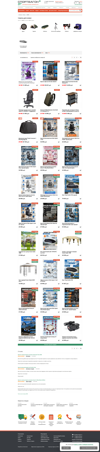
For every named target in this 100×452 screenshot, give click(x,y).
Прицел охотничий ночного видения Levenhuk (69, 337)
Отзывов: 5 (56, 148)
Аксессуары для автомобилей (23, 43)
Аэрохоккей (56, 437)
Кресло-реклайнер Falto (48, 224)
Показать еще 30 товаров (50, 344)
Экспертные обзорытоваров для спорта (51, 420)
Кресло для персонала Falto (49, 309)
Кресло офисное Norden (48, 81)
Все (28, 52)
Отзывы (67, 7)
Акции (49, 7)
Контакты (80, 7)
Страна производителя (36, 52)
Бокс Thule (69, 195)
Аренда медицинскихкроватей (78, 419)
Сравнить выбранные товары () (38, 57)
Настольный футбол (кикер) (59, 436)
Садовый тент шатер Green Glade (27, 252)
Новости (19, 439)
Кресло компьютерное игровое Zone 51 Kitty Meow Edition (31, 380)
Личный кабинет (78, 4)
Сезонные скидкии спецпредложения (41, 419)
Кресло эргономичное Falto (49, 139)
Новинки (55, 7)
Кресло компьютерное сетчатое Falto (27, 195)
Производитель (23, 52)
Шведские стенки (44, 436)
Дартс (23, 27)
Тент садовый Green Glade (27, 280)
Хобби (28, 14)
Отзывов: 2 (34, 148)
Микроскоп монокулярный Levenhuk (27, 82)
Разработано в (22, 446)
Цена (46, 52)
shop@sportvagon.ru (78, 434)
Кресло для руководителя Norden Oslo (27, 367)
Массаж (32, 10)
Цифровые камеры (77, 27)
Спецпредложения (63, 10)
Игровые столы (44, 10)
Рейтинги (61, 7)
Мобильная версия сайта (77, 441)
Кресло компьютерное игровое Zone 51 (48, 167)
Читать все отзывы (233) (23, 393)
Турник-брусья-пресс (45, 437)
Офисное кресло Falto (27, 224)
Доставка (29, 437)
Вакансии (74, 7)
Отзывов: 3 (78, 148)
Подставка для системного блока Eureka (70, 110)
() (76, 2)
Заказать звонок (58, 1)
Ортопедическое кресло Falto (70, 139)
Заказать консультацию (77, 439)
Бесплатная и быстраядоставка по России (22, 419)
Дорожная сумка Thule (27, 139)
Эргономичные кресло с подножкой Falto (69, 224)
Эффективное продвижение (37, 446)
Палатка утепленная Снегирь (48, 337)
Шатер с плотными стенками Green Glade (69, 252)
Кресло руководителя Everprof (26, 309)
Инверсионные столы (45, 439)
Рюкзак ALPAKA (49, 110)
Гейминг (67, 27)
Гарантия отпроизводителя (60, 419)
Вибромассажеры (44, 441)
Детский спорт (53, 10)
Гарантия (29, 439)
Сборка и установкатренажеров (32, 419)
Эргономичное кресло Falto (27, 167)
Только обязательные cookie (88, 447)
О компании (20, 7)
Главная (20, 14)
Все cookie (66, 447)
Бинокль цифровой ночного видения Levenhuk (27, 337)
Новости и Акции (23, 401)
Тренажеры (22, 10)
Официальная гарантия (40, 7)
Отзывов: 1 (56, 205)
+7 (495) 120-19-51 (49, 1)
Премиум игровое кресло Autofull (27, 111)
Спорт (27, 10)
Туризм (34, 27)
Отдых (37, 10)
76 (80, 57)
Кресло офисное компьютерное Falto (70, 167)
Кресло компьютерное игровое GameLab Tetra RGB (30, 354)
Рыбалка (45, 27)
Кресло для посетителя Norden (70, 82)
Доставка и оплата (29, 7)
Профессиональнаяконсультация (69, 419)
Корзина (77, 1)
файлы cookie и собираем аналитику (83, 444)
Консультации (30, 436)
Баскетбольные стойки (58, 441)
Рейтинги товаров (30, 441)
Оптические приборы (56, 27)
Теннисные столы (57, 439)
